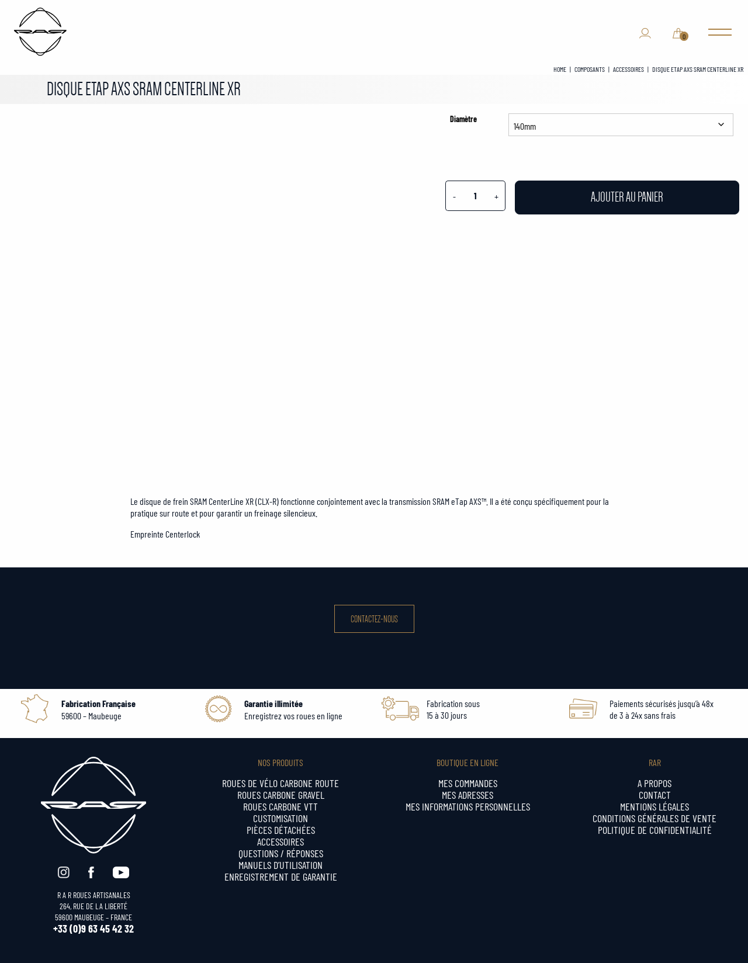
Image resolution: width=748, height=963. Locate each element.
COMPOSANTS (589, 69)
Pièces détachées (281, 829)
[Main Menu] (720, 33)
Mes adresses (467, 794)
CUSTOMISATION (280, 818)
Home (559, 69)
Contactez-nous (374, 619)
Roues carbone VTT (280, 806)
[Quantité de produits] (475, 196)
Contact (655, 794)
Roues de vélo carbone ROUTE (280, 782)
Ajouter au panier (627, 197)
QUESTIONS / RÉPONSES (280, 853)
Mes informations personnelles (468, 806)
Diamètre (463, 118)
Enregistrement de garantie (280, 876)
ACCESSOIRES (628, 69)
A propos (654, 782)
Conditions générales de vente (654, 818)
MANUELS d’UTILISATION (280, 864)
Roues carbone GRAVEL (280, 794)
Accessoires (280, 841)
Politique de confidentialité (655, 829)
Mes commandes (467, 782)
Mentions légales (654, 806)
